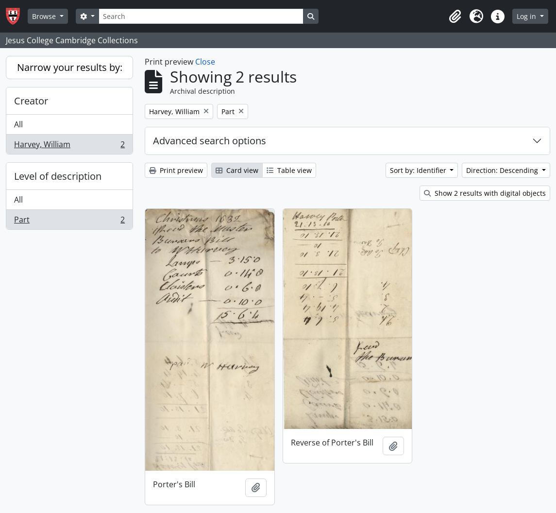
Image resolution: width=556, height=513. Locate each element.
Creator (31, 100)
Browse (45, 16)
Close (205, 61)
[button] (455, 16)
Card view (237, 170)
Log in (527, 16)
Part (69, 221)
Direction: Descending (503, 170)
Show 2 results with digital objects (485, 193)
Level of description (57, 176)
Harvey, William (69, 146)
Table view (289, 170)
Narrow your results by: (69, 67)
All (18, 124)
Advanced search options (209, 140)
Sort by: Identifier (419, 170)
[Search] (201, 16)
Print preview (176, 170)
